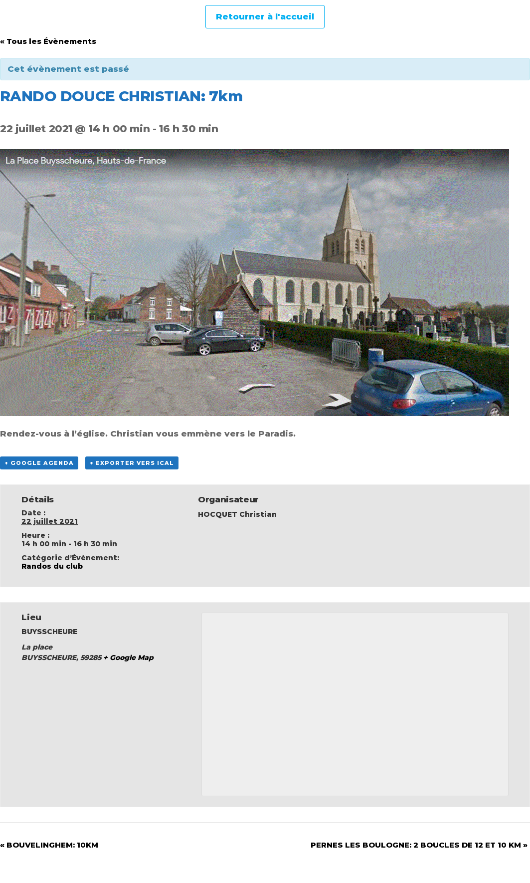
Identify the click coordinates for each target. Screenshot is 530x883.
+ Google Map (128, 657)
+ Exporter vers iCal (132, 462)
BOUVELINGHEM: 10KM (49, 845)
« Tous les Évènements (48, 41)
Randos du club (52, 566)
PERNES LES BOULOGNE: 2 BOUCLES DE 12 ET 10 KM (419, 845)
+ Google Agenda (39, 462)
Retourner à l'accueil (265, 16)
